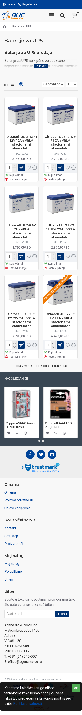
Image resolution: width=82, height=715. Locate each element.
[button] (39, 441)
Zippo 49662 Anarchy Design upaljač (21, 423)
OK (76, 688)
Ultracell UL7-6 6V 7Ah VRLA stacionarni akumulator (21, 231)
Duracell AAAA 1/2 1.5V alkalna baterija (60, 423)
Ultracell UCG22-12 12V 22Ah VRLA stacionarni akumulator (60, 320)
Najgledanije (16, 378)
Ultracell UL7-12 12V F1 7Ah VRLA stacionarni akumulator (60, 143)
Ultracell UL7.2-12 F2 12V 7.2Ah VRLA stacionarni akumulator (60, 231)
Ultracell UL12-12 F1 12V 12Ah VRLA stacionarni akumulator (21, 143)
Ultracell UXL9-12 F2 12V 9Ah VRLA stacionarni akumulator (21, 320)
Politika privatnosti (27, 703)
